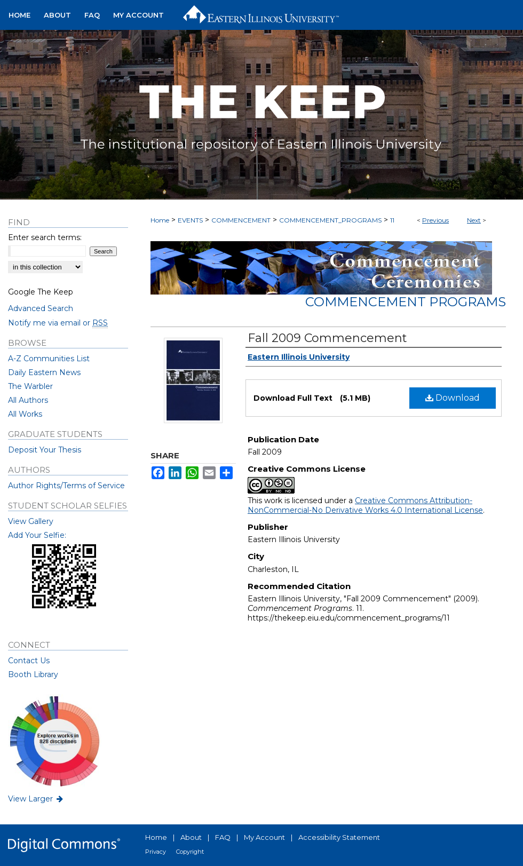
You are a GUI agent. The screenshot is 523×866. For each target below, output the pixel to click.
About (191, 837)
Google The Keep (40, 292)
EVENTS (190, 220)
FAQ (223, 837)
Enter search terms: (45, 237)
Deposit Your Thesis (44, 450)
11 (392, 220)
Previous (435, 220)
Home (159, 220)
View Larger (36, 799)
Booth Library (33, 674)
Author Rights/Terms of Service (66, 485)
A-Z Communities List (49, 358)
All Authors (28, 400)
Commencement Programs (405, 301)
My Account (264, 837)
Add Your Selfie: (37, 535)
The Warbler (30, 386)
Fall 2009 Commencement (327, 338)
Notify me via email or (58, 323)
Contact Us (29, 660)
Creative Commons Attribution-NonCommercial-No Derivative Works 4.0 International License (365, 505)
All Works (25, 414)
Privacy (155, 851)
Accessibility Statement (339, 837)
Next (474, 220)
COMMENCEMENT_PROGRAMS (330, 220)
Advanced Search (40, 308)
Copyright (190, 851)
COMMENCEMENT (241, 220)
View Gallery (30, 521)
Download (452, 398)
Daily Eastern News (44, 372)
